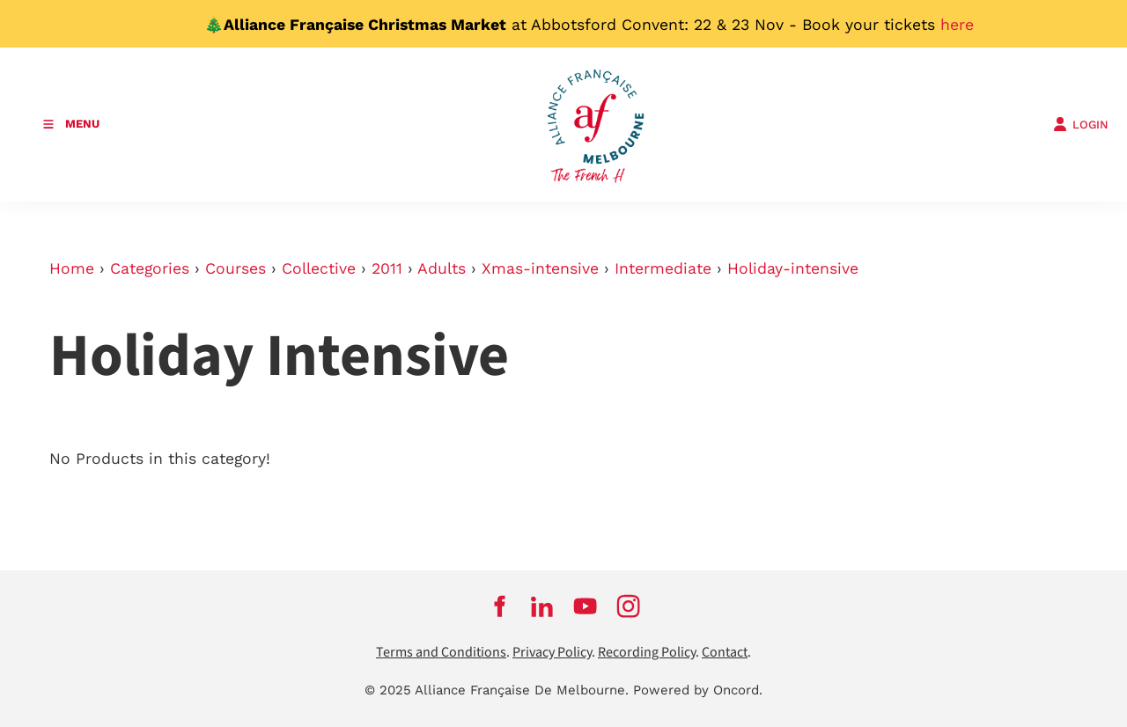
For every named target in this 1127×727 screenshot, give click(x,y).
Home (71, 268)
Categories (149, 268)
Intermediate (663, 268)
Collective (319, 268)
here (957, 24)
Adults (441, 268)
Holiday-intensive (792, 268)
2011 (387, 268)
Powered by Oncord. (697, 690)
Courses (235, 268)
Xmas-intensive (540, 268)
